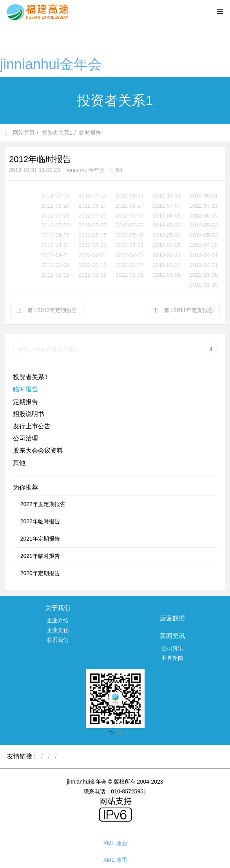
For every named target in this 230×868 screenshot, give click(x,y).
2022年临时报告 (40, 521)
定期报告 (25, 401)
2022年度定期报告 (42, 504)
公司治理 (25, 438)
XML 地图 (115, 843)
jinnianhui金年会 (51, 64)
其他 (19, 462)
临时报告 (90, 133)
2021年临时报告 (40, 556)
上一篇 (46, 310)
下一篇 (183, 310)
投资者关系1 (57, 133)
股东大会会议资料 (38, 450)
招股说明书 (28, 414)
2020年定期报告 (40, 573)
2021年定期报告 (40, 538)
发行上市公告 (32, 426)
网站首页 (20, 133)
